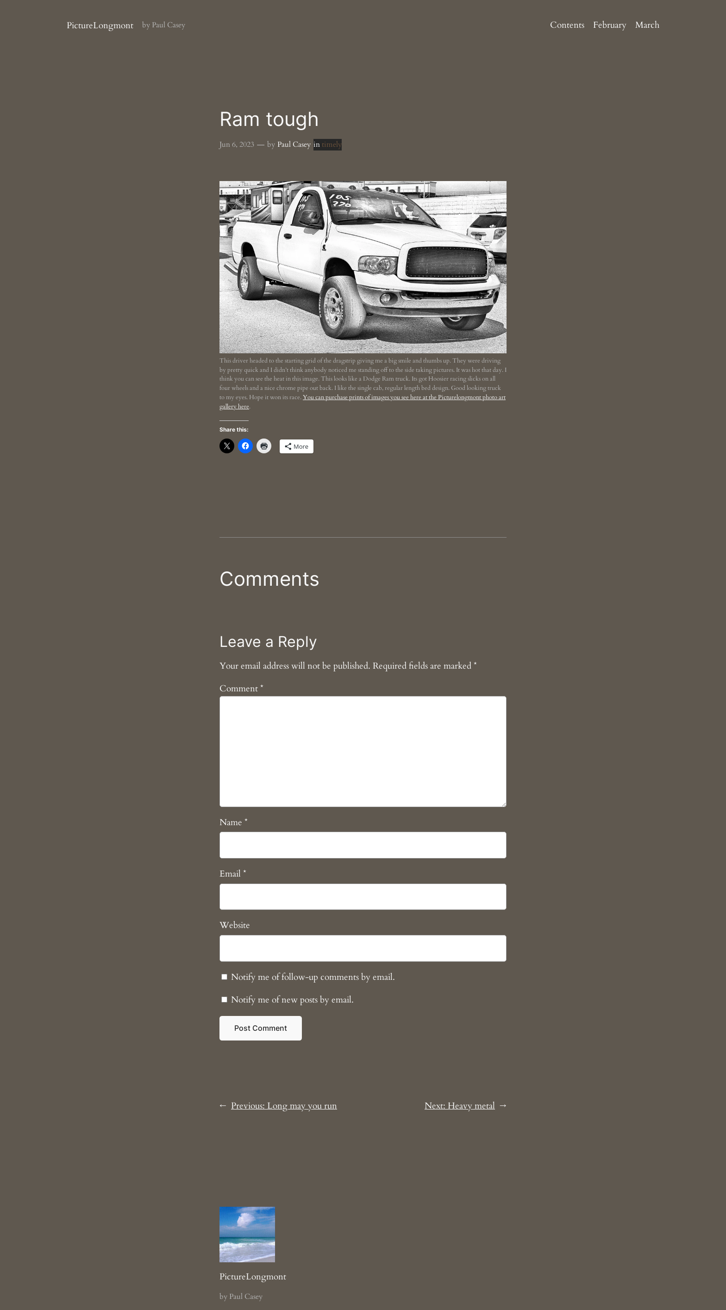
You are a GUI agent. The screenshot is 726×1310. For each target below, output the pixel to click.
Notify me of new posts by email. (292, 1000)
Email (232, 874)
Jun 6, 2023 (236, 144)
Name (233, 822)
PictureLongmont (100, 25)
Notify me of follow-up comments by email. (313, 977)
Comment (241, 689)
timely (332, 144)
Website (234, 925)
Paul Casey (294, 144)
